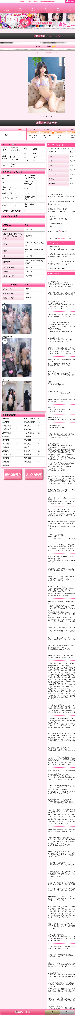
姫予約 (60, 231)
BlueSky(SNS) (62, 238)
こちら (22, 211)
